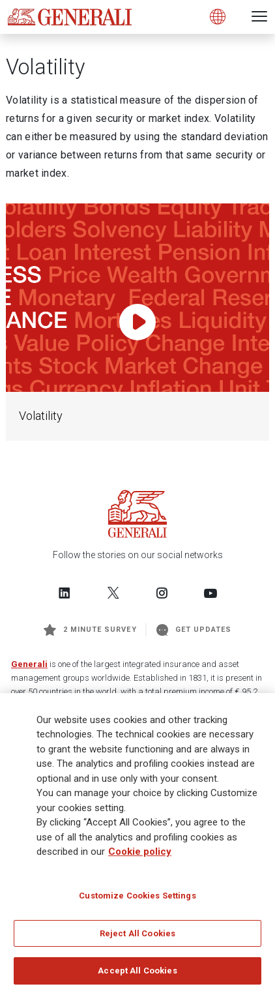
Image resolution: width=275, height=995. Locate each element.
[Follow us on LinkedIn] (64, 592)
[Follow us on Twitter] (113, 592)
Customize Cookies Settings (137, 900)
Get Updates (194, 630)
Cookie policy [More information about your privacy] (139, 857)
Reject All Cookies (137, 938)
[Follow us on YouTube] (210, 592)
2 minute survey (90, 630)
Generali (29, 664)
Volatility (41, 416)
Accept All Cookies (137, 976)
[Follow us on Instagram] (161, 592)
